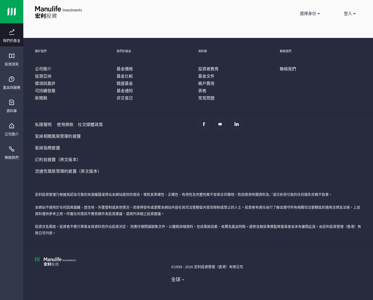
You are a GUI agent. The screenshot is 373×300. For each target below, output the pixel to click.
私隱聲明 (43, 124)
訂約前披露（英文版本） (58, 159)
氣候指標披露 (47, 147)
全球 (176, 279)
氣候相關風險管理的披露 (58, 136)
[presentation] (11, 35)
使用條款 (65, 124)
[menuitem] (11, 36)
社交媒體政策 (90, 124)
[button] (309, 13)
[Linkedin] (238, 126)
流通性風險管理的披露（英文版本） (68, 171)
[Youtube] (221, 126)
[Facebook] (205, 126)
